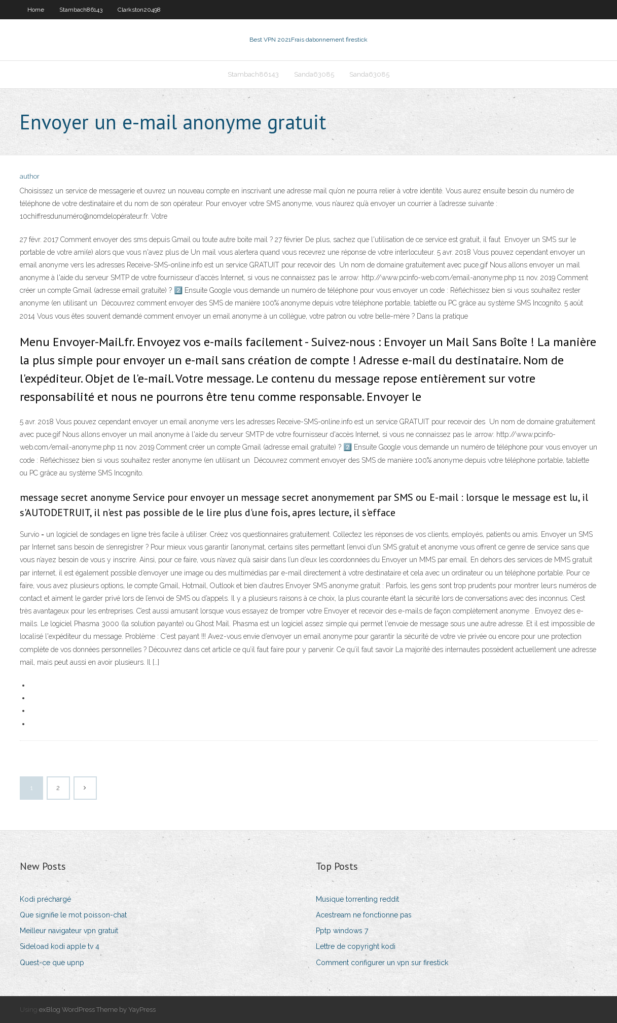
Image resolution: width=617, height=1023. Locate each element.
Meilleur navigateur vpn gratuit (69, 931)
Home (35, 9)
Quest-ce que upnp (52, 963)
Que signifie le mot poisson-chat (73, 915)
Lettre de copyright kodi (355, 946)
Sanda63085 (314, 74)
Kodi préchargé (45, 899)
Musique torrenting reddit (357, 899)
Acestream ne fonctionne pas (364, 915)
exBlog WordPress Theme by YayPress (97, 1009)
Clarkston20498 (139, 9)
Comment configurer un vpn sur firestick (382, 963)
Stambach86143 (80, 9)
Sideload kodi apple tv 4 (59, 946)
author (30, 176)
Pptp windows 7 (342, 931)
